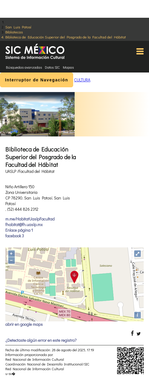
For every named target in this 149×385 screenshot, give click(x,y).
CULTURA (82, 80)
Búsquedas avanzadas (24, 67)
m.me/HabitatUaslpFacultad (30, 219)
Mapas (68, 67)
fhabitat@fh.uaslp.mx (23, 224)
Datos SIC (52, 67)
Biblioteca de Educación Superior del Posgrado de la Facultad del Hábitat (65, 36)
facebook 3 (14, 236)
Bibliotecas (14, 31)
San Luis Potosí (18, 26)
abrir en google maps (24, 324)
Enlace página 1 (19, 230)
